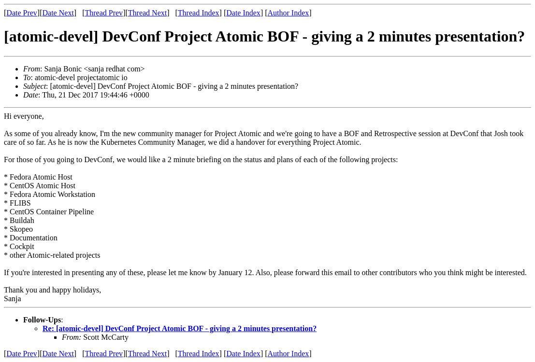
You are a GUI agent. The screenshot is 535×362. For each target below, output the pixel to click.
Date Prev (21, 13)
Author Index (288, 13)
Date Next (58, 13)
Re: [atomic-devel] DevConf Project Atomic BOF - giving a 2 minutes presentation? (180, 328)
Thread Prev (104, 13)
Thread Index (198, 13)
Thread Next (147, 13)
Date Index (243, 13)
